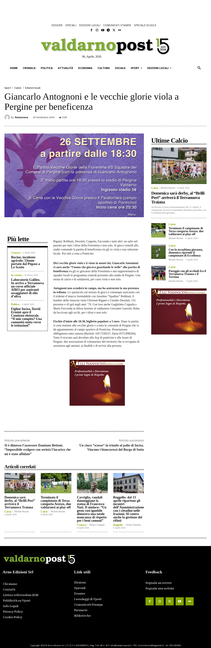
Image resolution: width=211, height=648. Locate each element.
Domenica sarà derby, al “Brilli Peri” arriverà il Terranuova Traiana (19, 502)
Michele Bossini (21, 511)
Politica (15, 304)
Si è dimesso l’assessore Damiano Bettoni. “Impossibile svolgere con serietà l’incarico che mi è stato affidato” (37, 449)
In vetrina (16, 275)
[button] (199, 68)
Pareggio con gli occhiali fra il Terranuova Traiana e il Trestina (187, 273)
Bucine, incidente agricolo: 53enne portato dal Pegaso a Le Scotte (25, 262)
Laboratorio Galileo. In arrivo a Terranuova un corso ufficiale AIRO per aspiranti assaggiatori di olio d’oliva (27, 288)
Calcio (17, 88)
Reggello (118, 525)
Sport (7, 88)
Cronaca (15, 253)
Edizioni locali (32, 88)
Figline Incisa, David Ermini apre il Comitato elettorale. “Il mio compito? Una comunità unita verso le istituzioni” (26, 317)
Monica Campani (97, 525)
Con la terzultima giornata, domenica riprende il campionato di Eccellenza (186, 252)
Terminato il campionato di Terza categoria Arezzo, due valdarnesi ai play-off (56, 502)
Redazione (21, 117)
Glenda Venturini (133, 525)
